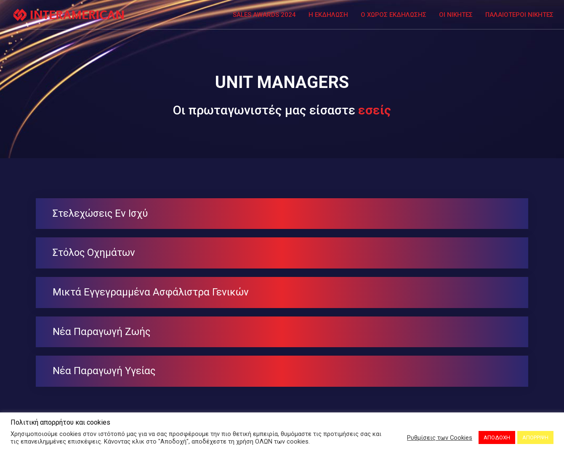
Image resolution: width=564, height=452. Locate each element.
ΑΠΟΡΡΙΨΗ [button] (535, 437)
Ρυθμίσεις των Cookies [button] (439, 437)
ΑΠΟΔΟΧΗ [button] (497, 437)
